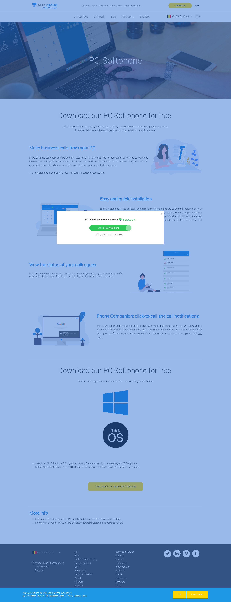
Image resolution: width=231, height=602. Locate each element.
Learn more (197, 594)
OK (179, 594)
